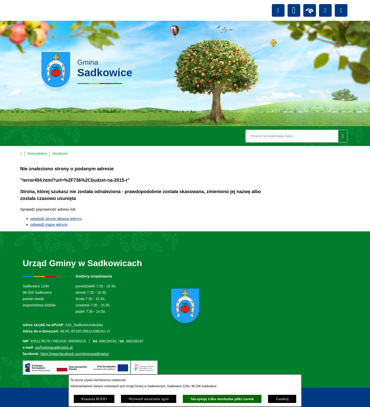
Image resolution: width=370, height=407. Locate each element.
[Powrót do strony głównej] (33, 153)
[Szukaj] (342, 136)
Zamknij (282, 399)
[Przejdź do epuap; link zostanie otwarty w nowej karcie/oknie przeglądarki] (309, 10)
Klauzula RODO (94, 399)
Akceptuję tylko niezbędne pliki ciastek (222, 399)
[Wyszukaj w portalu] (291, 136)
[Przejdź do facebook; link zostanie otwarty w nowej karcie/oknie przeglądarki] (325, 10)
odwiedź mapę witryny (49, 224)
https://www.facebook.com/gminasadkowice (74, 354)
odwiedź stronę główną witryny (56, 218)
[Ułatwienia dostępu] (278, 10)
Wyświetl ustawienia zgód (148, 399)
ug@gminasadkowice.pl (54, 347)
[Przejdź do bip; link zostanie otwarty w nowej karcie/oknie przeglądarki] (294, 10)
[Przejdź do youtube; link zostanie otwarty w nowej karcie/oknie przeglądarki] (341, 10)
